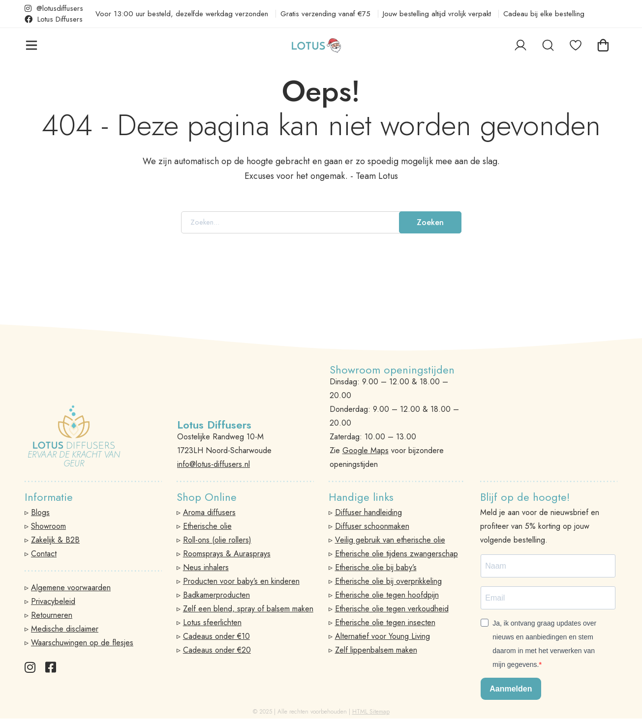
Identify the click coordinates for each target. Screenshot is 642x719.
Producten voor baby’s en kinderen (241, 581)
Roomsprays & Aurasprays (227, 553)
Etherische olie (207, 526)
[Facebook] (50, 667)
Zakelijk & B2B (55, 540)
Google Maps (365, 450)
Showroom (48, 526)
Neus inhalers (206, 567)
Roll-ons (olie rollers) (217, 540)
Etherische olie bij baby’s (376, 567)
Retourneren (51, 615)
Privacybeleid (53, 601)
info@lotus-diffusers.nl (213, 464)
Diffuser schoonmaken (372, 526)
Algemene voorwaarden (71, 587)
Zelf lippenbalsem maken (376, 650)
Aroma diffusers (209, 512)
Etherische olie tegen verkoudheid (392, 608)
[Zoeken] (548, 62)
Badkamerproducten (216, 595)
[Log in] (520, 62)
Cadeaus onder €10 (216, 636)
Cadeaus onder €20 (217, 650)
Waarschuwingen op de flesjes (82, 642)
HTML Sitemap (371, 711)
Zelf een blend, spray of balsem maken (248, 608)
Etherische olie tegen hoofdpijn (387, 595)
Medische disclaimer (64, 628)
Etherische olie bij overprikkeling (388, 581)
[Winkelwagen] (603, 62)
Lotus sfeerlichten (212, 622)
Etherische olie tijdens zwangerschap (396, 553)
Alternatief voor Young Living (382, 636)
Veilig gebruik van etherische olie (390, 540)
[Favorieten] (575, 62)
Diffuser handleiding (368, 512)
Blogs (40, 512)
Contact (44, 553)
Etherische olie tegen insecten (385, 622)
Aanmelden (510, 689)
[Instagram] (30, 667)
